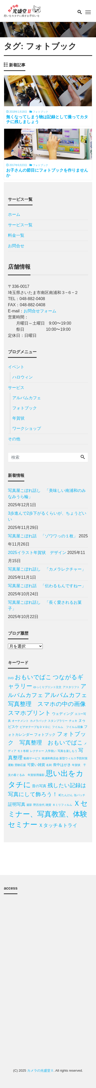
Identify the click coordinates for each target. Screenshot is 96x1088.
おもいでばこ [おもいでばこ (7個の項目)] (33, 677)
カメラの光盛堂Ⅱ (40, 1070)
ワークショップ (26, 428)
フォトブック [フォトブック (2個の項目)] (45, 734)
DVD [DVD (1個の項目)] (11, 678)
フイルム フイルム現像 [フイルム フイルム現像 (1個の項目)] (67, 726)
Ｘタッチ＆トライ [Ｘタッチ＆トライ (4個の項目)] (57, 825)
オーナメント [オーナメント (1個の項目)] (20, 720)
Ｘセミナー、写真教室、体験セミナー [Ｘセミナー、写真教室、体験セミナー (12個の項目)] (48, 814)
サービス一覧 (20, 225)
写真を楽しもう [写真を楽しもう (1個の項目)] (67, 750)
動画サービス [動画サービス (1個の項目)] (32, 758)
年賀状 (18, 418)
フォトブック (24, 408)
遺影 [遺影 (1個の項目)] (29, 804)
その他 (14, 439)
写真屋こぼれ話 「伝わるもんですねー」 (48, 586)
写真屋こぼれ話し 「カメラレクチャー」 (48, 569)
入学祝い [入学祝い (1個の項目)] (50, 750)
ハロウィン (22, 377)
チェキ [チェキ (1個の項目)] (73, 720)
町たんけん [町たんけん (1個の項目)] (66, 795)
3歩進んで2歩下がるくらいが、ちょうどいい (47, 516)
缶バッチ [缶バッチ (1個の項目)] (79, 795)
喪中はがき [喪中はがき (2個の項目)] (62, 765)
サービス (16, 387)
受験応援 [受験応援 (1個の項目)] (20, 764)
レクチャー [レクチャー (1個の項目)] (37, 750)
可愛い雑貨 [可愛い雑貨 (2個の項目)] (36, 765)
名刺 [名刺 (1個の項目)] (49, 764)
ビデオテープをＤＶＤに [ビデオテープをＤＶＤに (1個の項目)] (35, 726)
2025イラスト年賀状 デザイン (37, 552)
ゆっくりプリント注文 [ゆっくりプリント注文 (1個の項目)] (47, 687)
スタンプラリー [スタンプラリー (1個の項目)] (58, 720)
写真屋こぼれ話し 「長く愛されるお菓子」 (45, 605)
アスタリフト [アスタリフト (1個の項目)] (71, 687)
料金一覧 (16, 235)
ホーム (14, 214)
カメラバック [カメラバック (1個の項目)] (38, 720)
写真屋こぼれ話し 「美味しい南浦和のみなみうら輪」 (47, 493)
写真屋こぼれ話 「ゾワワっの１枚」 (43, 536)
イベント (16, 367)
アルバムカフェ (26, 398)
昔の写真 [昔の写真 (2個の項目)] (39, 786)
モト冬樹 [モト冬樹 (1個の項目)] (23, 750)
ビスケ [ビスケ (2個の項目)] (13, 727)
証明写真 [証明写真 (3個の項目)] (16, 804)
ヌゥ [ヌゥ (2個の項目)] (82, 720)
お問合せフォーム (40, 311)
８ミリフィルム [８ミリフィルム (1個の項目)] (62, 804)
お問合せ (16, 246)
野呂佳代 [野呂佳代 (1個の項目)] (39, 804)
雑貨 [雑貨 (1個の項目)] (48, 804)
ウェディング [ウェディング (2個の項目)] (62, 714)
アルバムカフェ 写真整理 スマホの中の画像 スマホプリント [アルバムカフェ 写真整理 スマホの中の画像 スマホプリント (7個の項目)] (50, 704)
